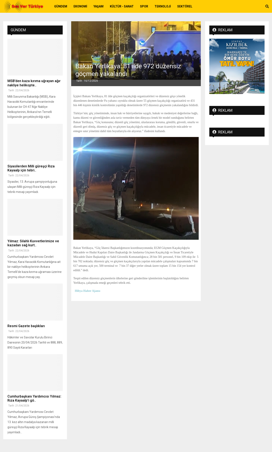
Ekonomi (80, 6)
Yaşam (98, 6)
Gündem (60, 6)
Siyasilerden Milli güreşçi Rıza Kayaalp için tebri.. (31, 168)
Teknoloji (162, 6)
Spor (144, 6)
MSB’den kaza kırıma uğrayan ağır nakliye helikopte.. (34, 83)
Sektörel (184, 6)
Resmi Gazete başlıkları (26, 326)
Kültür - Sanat (122, 6)
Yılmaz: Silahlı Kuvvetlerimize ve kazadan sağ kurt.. (33, 243)
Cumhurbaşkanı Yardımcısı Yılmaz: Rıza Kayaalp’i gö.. (34, 398)
